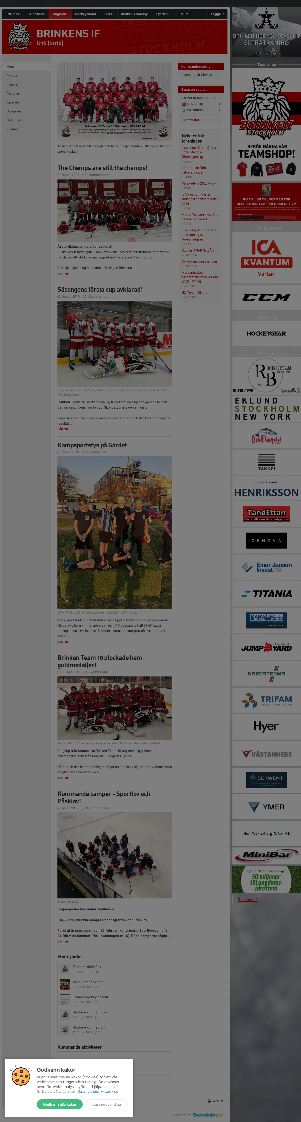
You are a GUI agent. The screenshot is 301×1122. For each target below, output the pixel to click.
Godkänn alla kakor (60, 1104)
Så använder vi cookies (97, 1091)
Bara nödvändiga (106, 1104)
